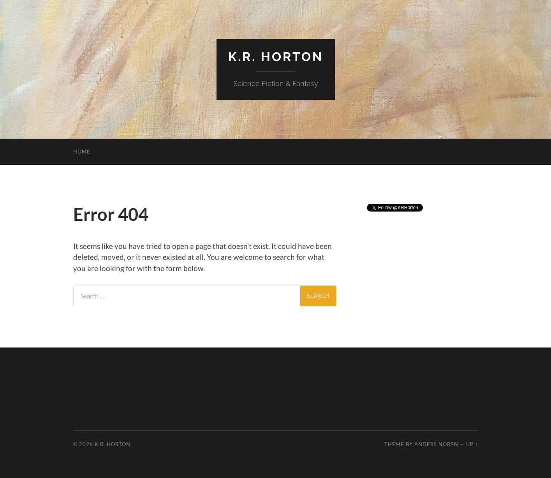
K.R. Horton (275, 56)
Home (81, 151)
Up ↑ (472, 444)
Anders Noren (436, 444)
